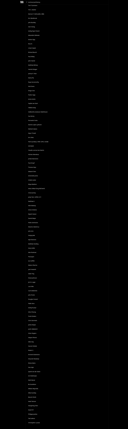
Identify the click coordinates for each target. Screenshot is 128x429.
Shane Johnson (32, 278)
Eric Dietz (31, 137)
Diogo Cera (31, 90)
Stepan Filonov (32, 337)
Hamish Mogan (32, 69)
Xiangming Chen (33, 405)
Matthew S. (31, 201)
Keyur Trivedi (32, 133)
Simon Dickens (32, 210)
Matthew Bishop (33, 65)
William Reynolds (33, 388)
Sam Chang (31, 27)
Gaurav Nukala (32, 346)
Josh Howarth (32, 269)
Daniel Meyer (32, 218)
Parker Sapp (31, 95)
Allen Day (31, 342)
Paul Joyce (31, 256)
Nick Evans (31, 86)
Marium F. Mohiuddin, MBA (36, 14)
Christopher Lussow (34, 423)
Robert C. (31, 350)
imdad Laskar (32, 180)
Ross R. (30, 44)
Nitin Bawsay (32, 205)
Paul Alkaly (31, 56)
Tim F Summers (32, 5)
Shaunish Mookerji (33, 359)
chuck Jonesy (32, 193)
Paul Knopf (31, 163)
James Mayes (32, 325)
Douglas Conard (33, 299)
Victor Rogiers (32, 333)
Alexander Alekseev (34, 35)
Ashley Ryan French (34, 31)
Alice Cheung (32, 312)
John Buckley (32, 22)
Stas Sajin (31, 367)
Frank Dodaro (32, 316)
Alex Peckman (32, 252)
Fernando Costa (33, 120)
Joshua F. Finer (32, 73)
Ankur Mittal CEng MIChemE (36, 188)
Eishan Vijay (31, 39)
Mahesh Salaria (32, 129)
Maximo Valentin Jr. (33, 227)
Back (26, 2)
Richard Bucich (32, 52)
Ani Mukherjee (32, 376)
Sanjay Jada (31, 235)
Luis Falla (31, 286)
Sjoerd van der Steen (34, 371)
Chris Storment (32, 320)
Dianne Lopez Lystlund (35, 124)
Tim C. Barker (32, 10)
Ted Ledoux (31, 418)
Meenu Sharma (32, 265)
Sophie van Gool (33, 103)
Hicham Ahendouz (33, 154)
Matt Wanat (31, 380)
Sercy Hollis (31, 248)
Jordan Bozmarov (33, 159)
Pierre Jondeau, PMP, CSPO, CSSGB (38, 142)
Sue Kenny (31, 116)
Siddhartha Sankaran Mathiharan (38, 112)
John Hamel (31, 61)
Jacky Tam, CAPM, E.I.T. (34, 197)
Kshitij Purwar (32, 308)
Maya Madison (32, 184)
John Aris (30, 231)
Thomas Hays (32, 167)
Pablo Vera (31, 303)
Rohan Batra (31, 363)
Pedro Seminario (33, 222)
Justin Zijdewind (32, 329)
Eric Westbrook (32, 18)
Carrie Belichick (32, 291)
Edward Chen (32, 171)
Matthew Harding (33, 244)
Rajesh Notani (32, 214)
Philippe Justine (32, 414)
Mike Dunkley (32, 393)
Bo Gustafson (32, 384)
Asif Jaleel (31, 146)
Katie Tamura (32, 401)
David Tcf (31, 410)
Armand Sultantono (34, 354)
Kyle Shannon (32, 239)
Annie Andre (31, 99)
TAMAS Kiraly (32, 107)
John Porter (31, 295)
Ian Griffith (31, 261)
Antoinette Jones (33, 176)
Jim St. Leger (32, 282)
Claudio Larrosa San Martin (36, 150)
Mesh (22, 2)
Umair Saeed (32, 48)
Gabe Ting (31, 273)
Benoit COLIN (32, 397)
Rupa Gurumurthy (33, 82)
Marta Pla (31, 78)
